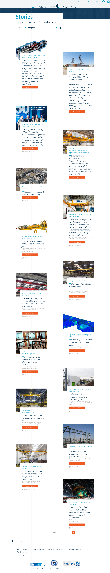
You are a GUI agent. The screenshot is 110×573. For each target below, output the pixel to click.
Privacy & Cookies (21, 555)
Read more (30, 87)
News (84, 2)
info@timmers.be (21, 552)
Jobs (78, 2)
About (65, 7)
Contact (74, 7)
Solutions (43, 7)
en (97, 2)
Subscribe (91, 2)
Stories (33, 7)
